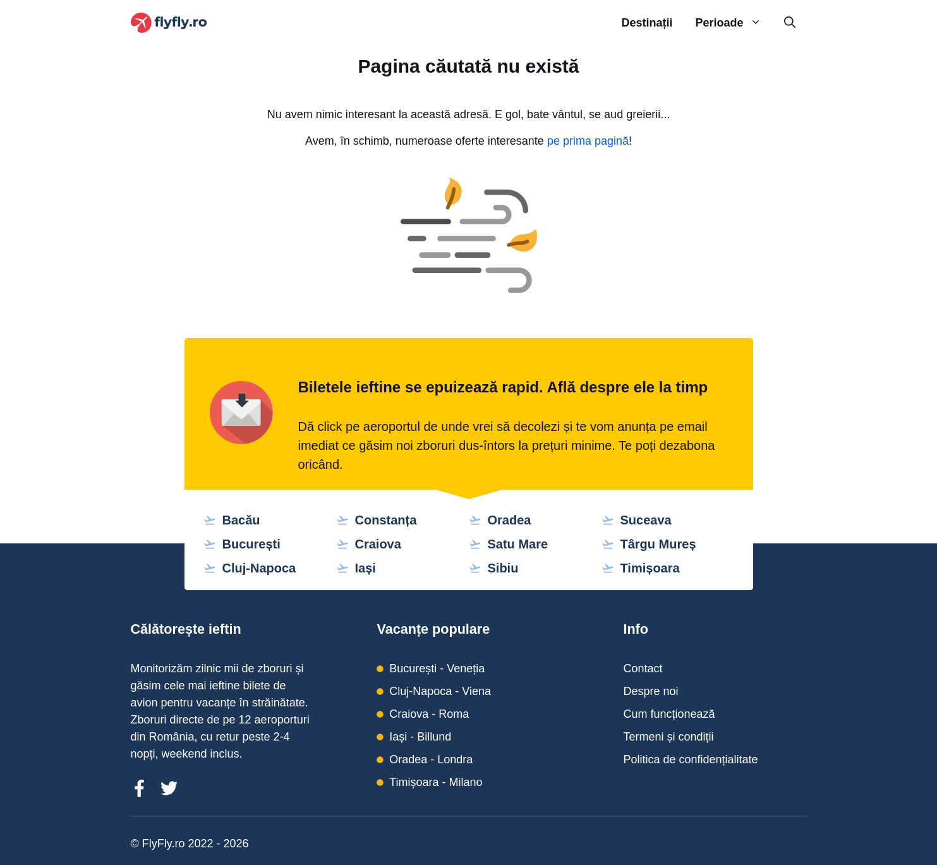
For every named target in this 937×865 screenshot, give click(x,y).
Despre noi (650, 691)
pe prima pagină (588, 141)
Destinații (646, 22)
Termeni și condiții (668, 736)
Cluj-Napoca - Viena (440, 691)
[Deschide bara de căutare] (790, 23)
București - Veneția (437, 668)
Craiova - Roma (429, 714)
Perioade (733, 23)
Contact (642, 668)
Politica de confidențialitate (690, 759)
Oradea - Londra (431, 759)
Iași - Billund (420, 736)
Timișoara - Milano (435, 782)
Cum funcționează (669, 714)
